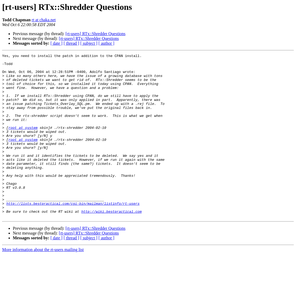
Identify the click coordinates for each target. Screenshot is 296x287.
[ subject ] (88, 43)
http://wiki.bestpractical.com (111, 243)
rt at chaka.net (44, 20)
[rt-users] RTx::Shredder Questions (95, 33)
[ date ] (56, 43)
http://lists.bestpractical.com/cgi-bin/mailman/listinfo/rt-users (73, 233)
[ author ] (106, 43)
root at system (22, 142)
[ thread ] (71, 43)
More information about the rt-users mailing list (43, 282)
